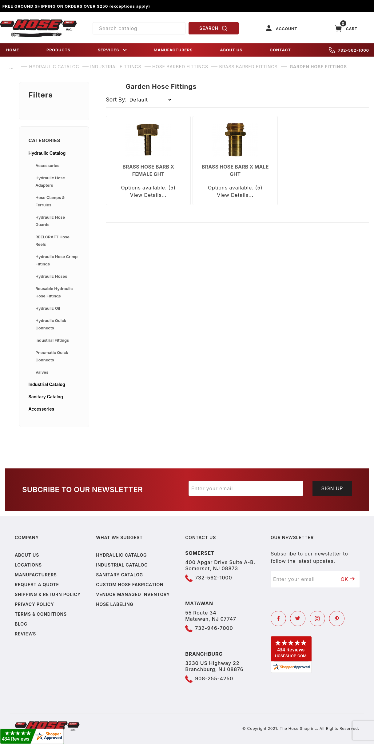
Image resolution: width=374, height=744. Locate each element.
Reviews (25, 633)
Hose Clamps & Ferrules (50, 201)
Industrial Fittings (52, 340)
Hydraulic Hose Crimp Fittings (56, 260)
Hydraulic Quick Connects (50, 324)
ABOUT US (231, 50)
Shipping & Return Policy (48, 594)
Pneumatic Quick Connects (51, 356)
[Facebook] (278, 618)
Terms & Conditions (41, 614)
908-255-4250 (214, 678)
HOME (12, 50)
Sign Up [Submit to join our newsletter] (332, 488)
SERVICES (113, 50)
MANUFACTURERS (173, 50)
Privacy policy (34, 604)
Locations (28, 564)
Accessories (47, 165)
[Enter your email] (246, 488)
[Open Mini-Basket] (346, 28)
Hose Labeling (114, 604)
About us (27, 555)
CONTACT (280, 50)
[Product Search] (139, 28)
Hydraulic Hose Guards (50, 221)
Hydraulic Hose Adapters (50, 181)
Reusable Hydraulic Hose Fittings (54, 292)
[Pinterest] (336, 618)
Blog (21, 624)
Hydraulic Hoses (51, 276)
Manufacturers (36, 574)
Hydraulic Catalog (47, 153)
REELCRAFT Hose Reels (52, 240)
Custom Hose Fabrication (129, 584)
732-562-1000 (349, 50)
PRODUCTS (58, 50)
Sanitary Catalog (46, 396)
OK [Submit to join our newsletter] (348, 579)
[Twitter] (297, 618)
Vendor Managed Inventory (133, 594)
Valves (41, 372)
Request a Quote (37, 584)
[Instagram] (317, 618)
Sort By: (116, 99)
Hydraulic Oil (47, 308)
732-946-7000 (214, 628)
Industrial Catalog (47, 384)
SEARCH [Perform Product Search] (213, 28)
